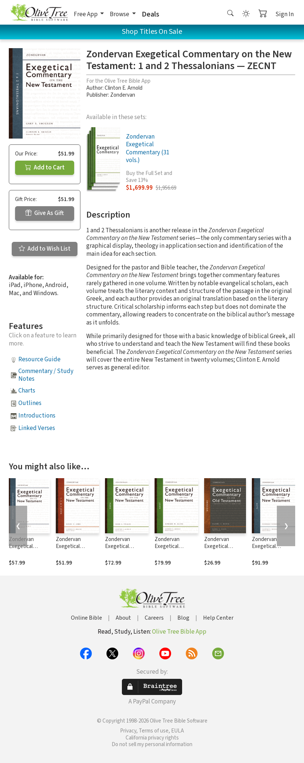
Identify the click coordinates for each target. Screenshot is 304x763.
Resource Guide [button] (39, 359)
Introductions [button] (36, 415)
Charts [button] (26, 390)
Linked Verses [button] (36, 428)
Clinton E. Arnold (123, 88)
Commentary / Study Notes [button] (45, 375)
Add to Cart (45, 167)
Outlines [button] (29, 403)
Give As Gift (44, 213)
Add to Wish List (44, 248)
